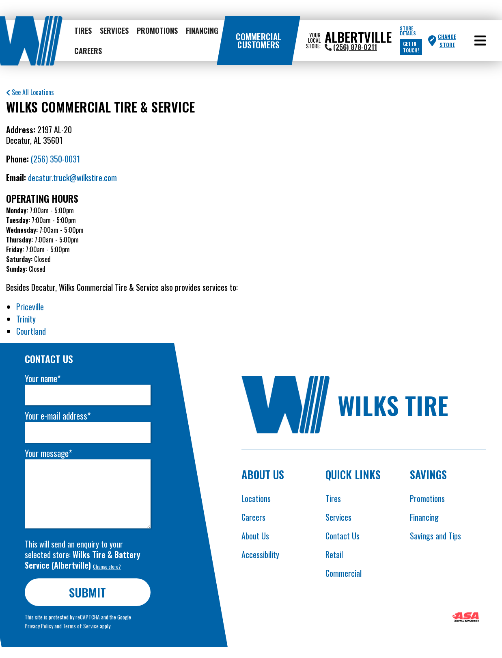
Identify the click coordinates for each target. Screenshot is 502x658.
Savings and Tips (435, 536)
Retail (334, 554)
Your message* (48, 453)
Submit (87, 592)
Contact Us (342, 536)
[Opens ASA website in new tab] (465, 618)
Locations (256, 498)
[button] (480, 40)
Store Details (408, 31)
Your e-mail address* (57, 415)
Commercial (343, 573)
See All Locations (30, 92)
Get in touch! (411, 47)
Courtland (31, 331)
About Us (255, 536)
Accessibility (260, 554)
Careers (88, 50)
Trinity (26, 319)
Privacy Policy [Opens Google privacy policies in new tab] (39, 626)
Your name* (42, 378)
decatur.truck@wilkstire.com (72, 177)
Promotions (157, 30)
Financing (202, 30)
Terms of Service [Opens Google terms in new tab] (81, 626)
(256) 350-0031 (55, 159)
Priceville (30, 307)
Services (114, 30)
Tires (83, 30)
